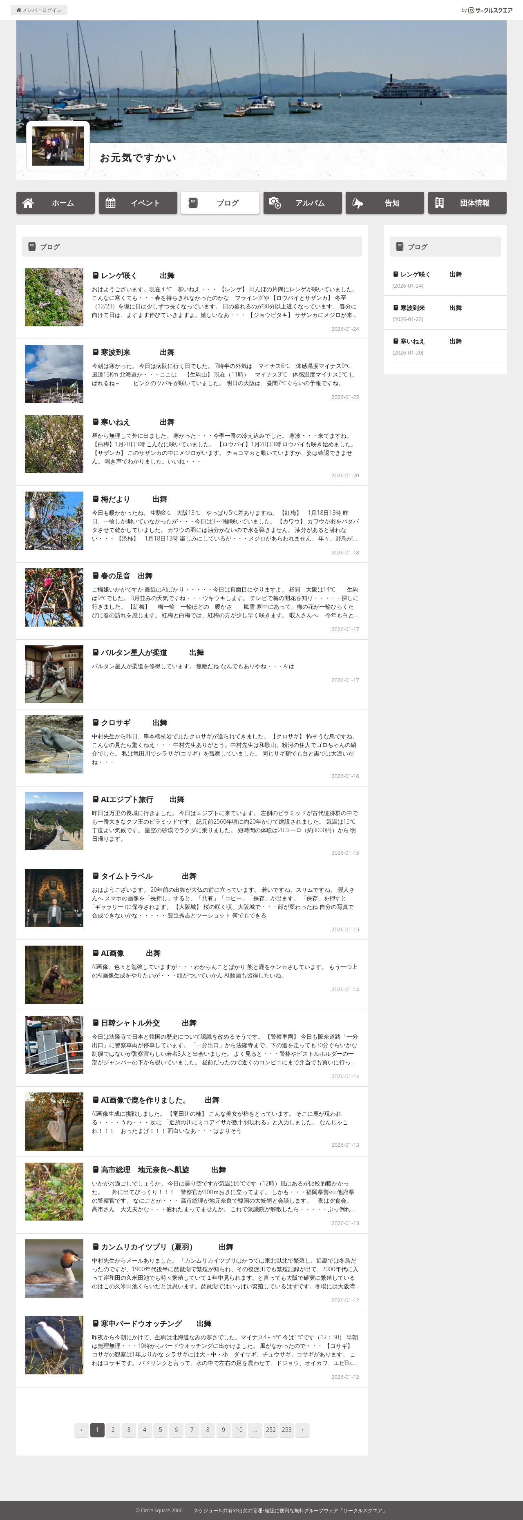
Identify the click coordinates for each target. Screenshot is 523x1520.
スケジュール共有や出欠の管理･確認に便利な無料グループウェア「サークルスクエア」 (290, 1510)
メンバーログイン (39, 10)
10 (239, 1430)
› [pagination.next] (303, 1430)
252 (271, 1430)
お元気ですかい (138, 157)
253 (287, 1430)
